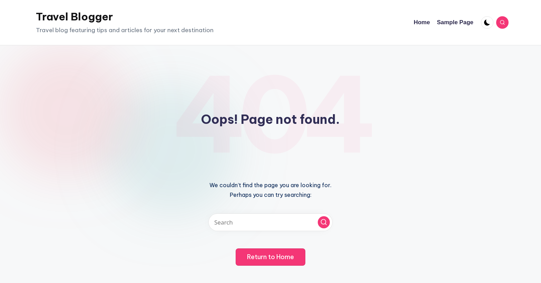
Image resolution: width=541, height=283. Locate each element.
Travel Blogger (74, 16)
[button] (324, 222)
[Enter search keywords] (270, 222)
